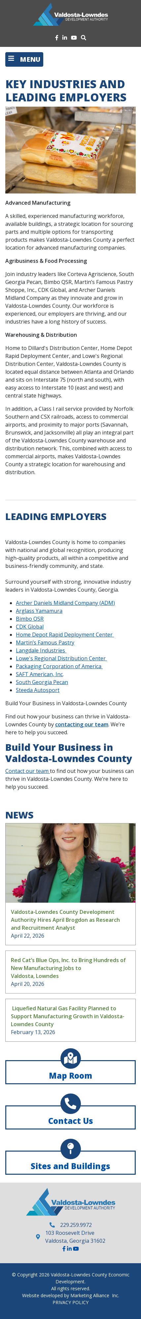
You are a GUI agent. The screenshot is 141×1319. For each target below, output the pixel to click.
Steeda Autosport (37, 690)
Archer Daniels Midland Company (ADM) (65, 603)
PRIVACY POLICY (70, 1302)
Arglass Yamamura (39, 610)
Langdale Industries (41, 650)
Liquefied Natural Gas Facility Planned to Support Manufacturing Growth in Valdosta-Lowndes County (67, 1016)
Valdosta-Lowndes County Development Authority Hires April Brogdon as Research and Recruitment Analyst (65, 919)
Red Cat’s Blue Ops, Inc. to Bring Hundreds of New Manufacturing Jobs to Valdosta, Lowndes (68, 968)
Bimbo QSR (30, 618)
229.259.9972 (76, 1225)
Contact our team (27, 771)
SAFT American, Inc (39, 674)
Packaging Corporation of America (59, 666)
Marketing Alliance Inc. (94, 1295)
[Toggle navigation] (24, 59)
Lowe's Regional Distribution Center (61, 658)
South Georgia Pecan (42, 682)
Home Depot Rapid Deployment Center (65, 634)
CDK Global (30, 626)
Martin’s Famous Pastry (45, 642)
